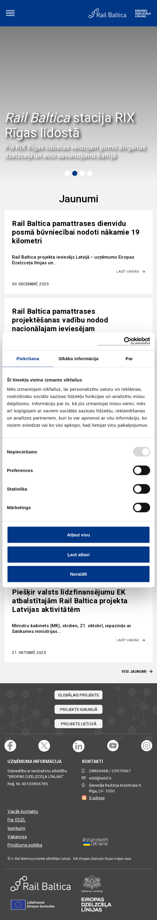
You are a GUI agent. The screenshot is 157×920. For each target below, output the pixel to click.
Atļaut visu (78, 534)
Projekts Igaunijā (78, 709)
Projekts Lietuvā (78, 724)
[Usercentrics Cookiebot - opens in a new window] (124, 341)
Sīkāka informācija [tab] (78, 358)
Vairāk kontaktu (22, 811)
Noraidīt (78, 574)
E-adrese (97, 798)
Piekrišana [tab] (27, 358)
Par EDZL (16, 820)
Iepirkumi (16, 828)
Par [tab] (129, 358)
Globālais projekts (78, 695)
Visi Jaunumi (137, 671)
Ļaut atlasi (78, 554)
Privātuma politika (24, 845)
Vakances (17, 836)
